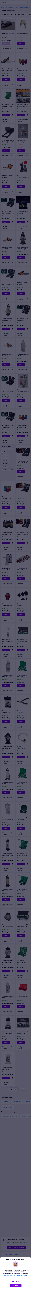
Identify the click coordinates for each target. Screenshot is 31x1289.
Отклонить (15, 1281)
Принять (15, 1285)
